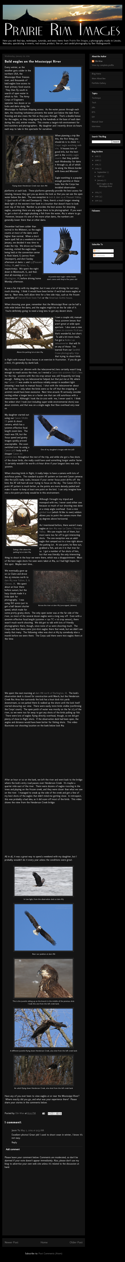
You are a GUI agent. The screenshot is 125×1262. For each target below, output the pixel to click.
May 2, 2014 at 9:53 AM (32, 1130)
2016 (97, 160)
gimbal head (45, 512)
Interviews (96, 126)
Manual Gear (97, 122)
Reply (14, 1142)
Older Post (76, 1242)
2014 (97, 168)
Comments (99, 255)
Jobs (93, 107)
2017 (97, 156)
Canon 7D (13, 382)
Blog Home (96, 74)
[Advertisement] (103, 317)
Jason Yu (16, 1130)
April (99, 176)
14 (24, 262)
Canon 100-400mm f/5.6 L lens (67, 372)
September (102, 172)
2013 (97, 192)
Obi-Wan (98, 61)
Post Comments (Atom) (50, 1253)
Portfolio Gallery (99, 83)
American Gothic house (60, 297)
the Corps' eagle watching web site (68, 145)
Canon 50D (10, 450)
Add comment (13, 1149)
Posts (97, 251)
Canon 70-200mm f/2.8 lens (69, 330)
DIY (93, 117)
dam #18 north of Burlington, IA (51, 693)
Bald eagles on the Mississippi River (104, 185)
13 (31, 262)
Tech (94, 102)
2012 (97, 196)
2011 (97, 200)
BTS (93, 112)
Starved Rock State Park (30, 297)
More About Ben (99, 78)
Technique (96, 98)
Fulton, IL (24, 265)
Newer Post (11, 1242)
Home (44, 1242)
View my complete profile (103, 65)
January (100, 180)
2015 (97, 164)
